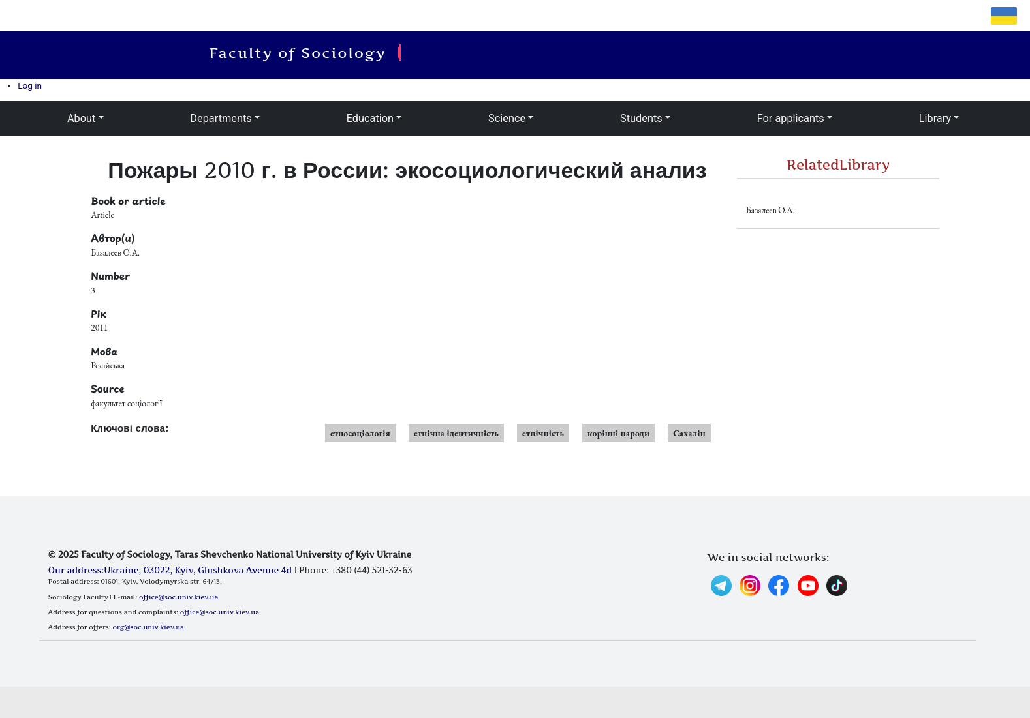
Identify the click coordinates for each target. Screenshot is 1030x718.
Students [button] (641, 118)
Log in (30, 85)
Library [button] (935, 118)
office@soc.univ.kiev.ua (178, 597)
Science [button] (506, 118)
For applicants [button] (790, 118)
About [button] (81, 118)
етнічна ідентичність (456, 433)
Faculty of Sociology (301, 52)
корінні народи (618, 433)
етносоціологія (360, 433)
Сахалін (689, 433)
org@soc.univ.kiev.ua (148, 627)
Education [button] (370, 118)
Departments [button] (220, 118)
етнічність (543, 433)
